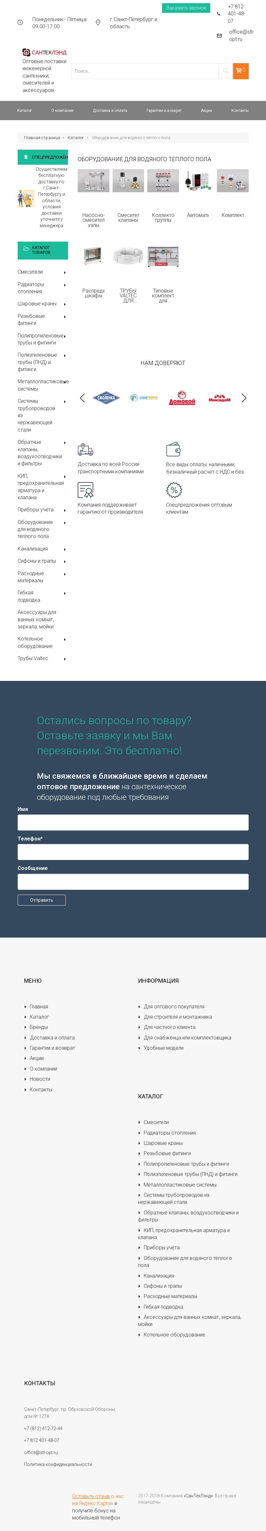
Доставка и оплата (49, 1038)
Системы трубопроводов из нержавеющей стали (43, 415)
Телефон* (30, 839)
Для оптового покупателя (171, 1007)
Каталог (76, 137)
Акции (34, 1058)
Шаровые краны (43, 304)
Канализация (43, 549)
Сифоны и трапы (43, 561)
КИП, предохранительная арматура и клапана (43, 487)
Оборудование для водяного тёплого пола (43, 529)
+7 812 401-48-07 (236, 14)
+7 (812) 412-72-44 (43, 1428)
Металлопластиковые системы (43, 385)
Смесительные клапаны (128, 218)
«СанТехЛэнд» (198, 1495)
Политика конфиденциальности (58, 1464)
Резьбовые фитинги (43, 319)
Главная (36, 1007)
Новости (37, 1079)
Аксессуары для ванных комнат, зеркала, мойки (37, 619)
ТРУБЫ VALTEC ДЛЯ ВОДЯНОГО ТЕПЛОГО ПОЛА (128, 295)
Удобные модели (161, 1048)
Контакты (38, 1090)
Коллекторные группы (163, 218)
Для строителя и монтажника (175, 1017)
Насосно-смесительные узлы (93, 220)
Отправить (41, 900)
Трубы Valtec (43, 659)
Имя (23, 809)
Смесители (43, 272)
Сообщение (33, 868)
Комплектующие (233, 215)
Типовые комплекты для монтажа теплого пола (163, 295)
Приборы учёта (43, 510)
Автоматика (198, 215)
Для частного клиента (167, 1027)
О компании (40, 1069)
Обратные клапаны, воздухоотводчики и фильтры (43, 453)
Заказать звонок (186, 8)
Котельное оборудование (43, 642)
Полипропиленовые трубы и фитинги (43, 339)
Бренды (36, 1027)
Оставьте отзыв (91, 1496)
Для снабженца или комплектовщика (185, 1038)
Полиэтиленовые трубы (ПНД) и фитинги (43, 362)
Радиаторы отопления (43, 287)
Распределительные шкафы (93, 293)
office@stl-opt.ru (241, 35)
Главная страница (42, 137)
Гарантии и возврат (49, 1048)
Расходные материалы (43, 576)
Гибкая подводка (43, 596)
